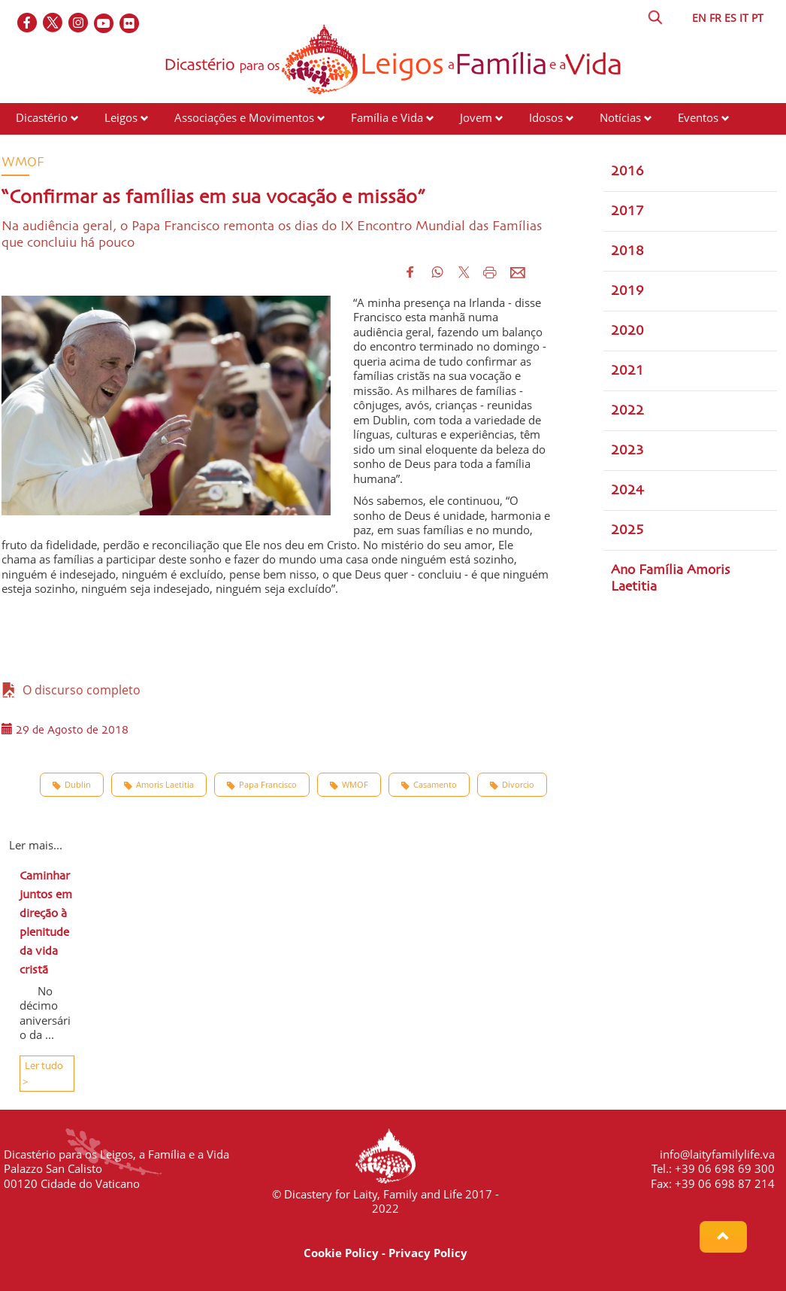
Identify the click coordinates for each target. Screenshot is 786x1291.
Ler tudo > (43, 1074)
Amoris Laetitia (159, 785)
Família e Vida (387, 117)
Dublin (72, 785)
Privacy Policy (427, 1252)
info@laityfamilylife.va (717, 1154)
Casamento (429, 785)
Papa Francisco (262, 785)
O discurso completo (71, 690)
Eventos (698, 117)
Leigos (121, 117)
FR (715, 18)
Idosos (546, 117)
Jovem (476, 117)
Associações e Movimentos (244, 117)
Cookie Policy (341, 1252)
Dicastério (42, 117)
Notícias (620, 117)
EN (699, 18)
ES (730, 18)
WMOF (349, 785)
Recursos (39, 145)
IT (743, 18)
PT (757, 18)
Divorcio (512, 785)
